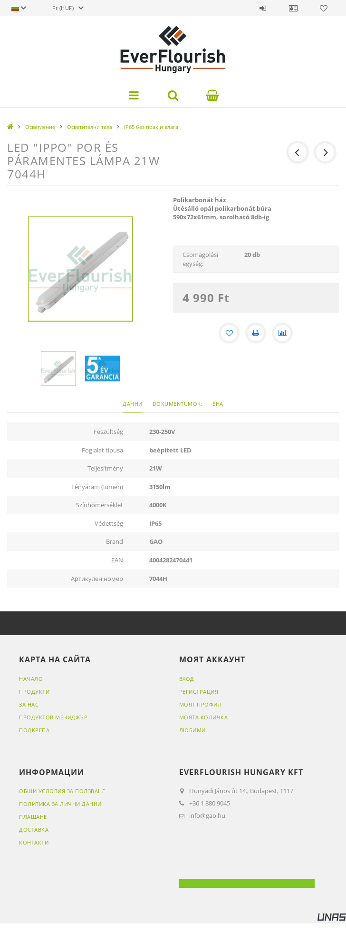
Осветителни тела (89, 126)
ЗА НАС (28, 704)
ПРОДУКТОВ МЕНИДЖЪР (53, 717)
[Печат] (255, 333)
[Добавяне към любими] (229, 333)
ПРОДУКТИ (34, 691)
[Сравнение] (282, 333)
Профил (293, 8)
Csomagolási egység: (200, 259)
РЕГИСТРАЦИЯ (199, 691)
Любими (324, 8)
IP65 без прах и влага (151, 126)
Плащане (33, 816)
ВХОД (186, 678)
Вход (263, 8)
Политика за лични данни (60, 803)
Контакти (33, 842)
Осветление (40, 126)
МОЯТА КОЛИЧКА (203, 717)
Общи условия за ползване (62, 791)
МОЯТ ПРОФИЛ (200, 704)
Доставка (33, 829)
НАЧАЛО (31, 678)
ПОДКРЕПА (34, 730)
